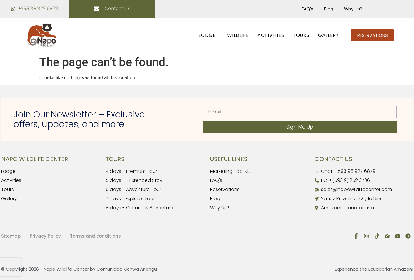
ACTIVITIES (270, 35)
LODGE (208, 35)
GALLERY (328, 35)
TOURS (301, 35)
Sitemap (11, 236)
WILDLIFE (238, 35)
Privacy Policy (45, 236)
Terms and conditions (95, 236)
